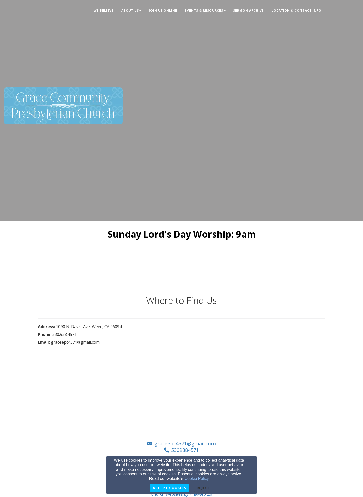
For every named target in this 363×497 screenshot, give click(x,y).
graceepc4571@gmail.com (185, 443)
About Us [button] (131, 10)
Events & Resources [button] (205, 10)
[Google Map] (253, 362)
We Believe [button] (104, 10)
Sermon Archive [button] (248, 10)
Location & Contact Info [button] (296, 10)
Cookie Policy (197, 478)
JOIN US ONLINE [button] (163, 10)
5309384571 (185, 450)
